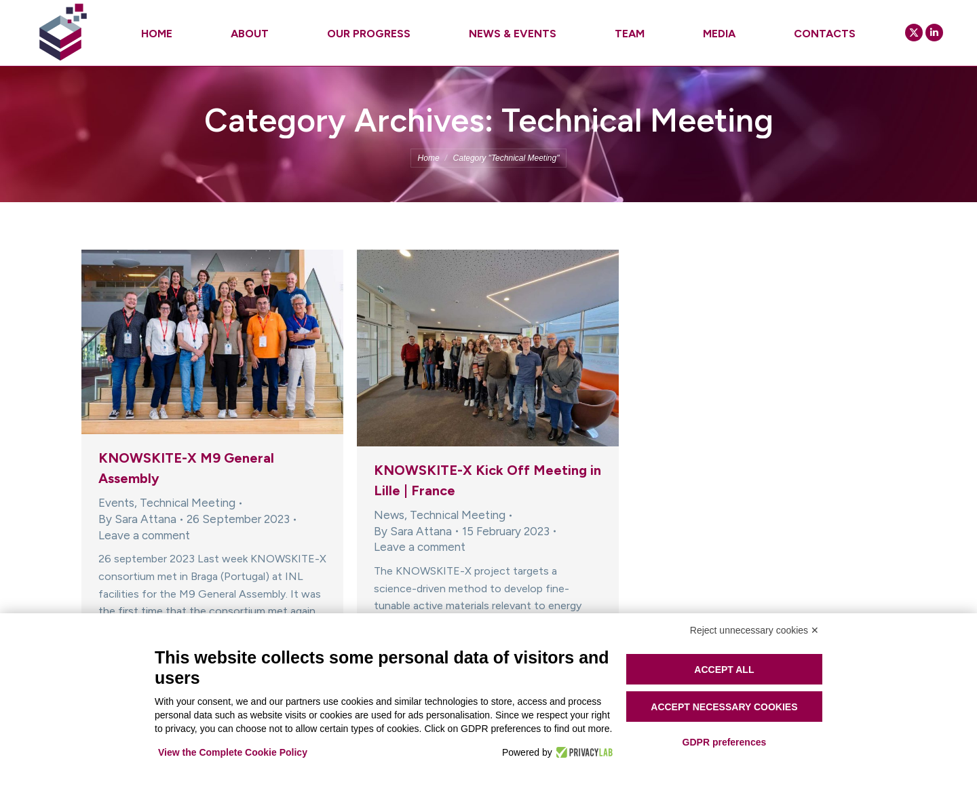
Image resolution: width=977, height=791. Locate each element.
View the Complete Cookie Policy (232, 752)
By (137, 519)
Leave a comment (144, 535)
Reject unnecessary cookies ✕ (754, 630)
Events (116, 502)
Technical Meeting (187, 502)
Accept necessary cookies (724, 706)
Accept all (724, 669)
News (389, 515)
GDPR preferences (725, 742)
